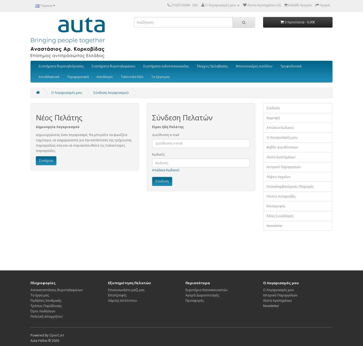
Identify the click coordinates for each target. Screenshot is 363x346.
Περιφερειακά (78, 77)
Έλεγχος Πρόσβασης (212, 66)
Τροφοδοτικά (291, 66)
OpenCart (56, 335)
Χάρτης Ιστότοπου (122, 300)
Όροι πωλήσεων (42, 311)
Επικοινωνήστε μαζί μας (126, 290)
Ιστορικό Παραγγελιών (284, 167)
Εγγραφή (273, 118)
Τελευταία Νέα (132, 77)
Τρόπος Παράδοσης (46, 306)
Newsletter (275, 226)
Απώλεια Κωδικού (165, 170)
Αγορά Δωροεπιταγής (202, 295)
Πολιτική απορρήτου (46, 316)
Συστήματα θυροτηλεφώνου (113, 66)
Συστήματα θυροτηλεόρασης (61, 66)
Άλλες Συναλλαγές (280, 216)
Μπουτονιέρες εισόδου (254, 66)
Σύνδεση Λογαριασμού (111, 92)
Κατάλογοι (105, 77)
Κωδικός (158, 154)
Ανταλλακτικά (49, 77)
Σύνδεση (273, 108)
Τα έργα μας (160, 77)
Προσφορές (194, 300)
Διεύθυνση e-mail (165, 135)
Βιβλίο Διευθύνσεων (282, 147)
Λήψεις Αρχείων (278, 176)
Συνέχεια (46, 160)
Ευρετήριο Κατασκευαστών (206, 290)
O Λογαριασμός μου (66, 92)
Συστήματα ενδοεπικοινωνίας (166, 66)
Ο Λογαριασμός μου (282, 137)
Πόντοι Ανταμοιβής (281, 196)
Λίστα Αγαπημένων (281, 157)
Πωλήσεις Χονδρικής (45, 300)
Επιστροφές (276, 206)
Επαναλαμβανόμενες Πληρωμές (290, 186)
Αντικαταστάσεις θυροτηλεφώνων (56, 290)
